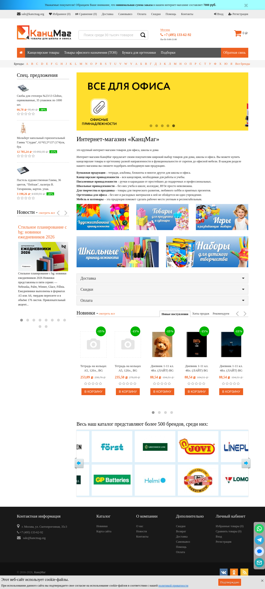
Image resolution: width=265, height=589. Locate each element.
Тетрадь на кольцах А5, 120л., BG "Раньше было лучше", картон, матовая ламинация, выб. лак (128, 368)
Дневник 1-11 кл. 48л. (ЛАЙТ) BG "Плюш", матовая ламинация (162, 368)
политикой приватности (173, 585)
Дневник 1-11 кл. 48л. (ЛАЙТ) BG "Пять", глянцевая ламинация (197, 368)
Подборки (168, 52)
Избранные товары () (230, 526)
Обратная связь (234, 52)
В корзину (93, 391)
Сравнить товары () (229, 531)
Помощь (171, 14)
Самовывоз (125, 14)
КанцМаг (40, 572)
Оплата (141, 14)
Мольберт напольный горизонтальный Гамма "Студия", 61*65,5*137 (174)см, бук (41, 142)
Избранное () (59, 14)
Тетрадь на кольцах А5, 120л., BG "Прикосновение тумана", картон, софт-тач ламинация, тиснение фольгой (93, 368)
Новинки (102, 526)
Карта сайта (103, 531)
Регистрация (238, 14)
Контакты (187, 14)
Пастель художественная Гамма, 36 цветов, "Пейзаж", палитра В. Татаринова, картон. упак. (39, 184)
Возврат (181, 531)
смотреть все (47, 213)
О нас (139, 526)
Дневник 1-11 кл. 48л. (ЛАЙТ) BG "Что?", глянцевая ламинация (231, 368)
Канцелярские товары (43, 52)
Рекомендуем (221, 313)
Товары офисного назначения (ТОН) (90, 52)
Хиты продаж (200, 313)
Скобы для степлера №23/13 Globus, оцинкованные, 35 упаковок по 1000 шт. (39, 100)
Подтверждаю (229, 582)
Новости (141, 531)
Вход (218, 14)
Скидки (156, 14)
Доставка (107, 14)
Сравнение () (86, 14)
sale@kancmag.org (30, 14)
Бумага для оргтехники (139, 52)
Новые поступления (175, 314)
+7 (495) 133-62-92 (175, 35)
